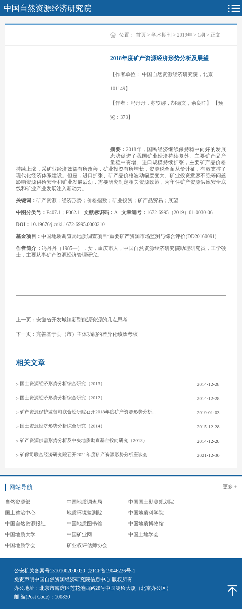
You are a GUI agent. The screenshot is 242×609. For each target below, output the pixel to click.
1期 (201, 35)
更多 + (230, 486)
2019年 (184, 35)
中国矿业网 (79, 534)
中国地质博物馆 (146, 523)
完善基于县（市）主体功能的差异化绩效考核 (87, 334)
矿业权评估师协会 (87, 545)
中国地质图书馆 (84, 523)
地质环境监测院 (84, 513)
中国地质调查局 (84, 502)
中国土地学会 (143, 534)
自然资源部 (17, 502)
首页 (141, 35)
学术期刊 (161, 35)
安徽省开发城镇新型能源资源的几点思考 (82, 319)
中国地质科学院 (146, 513)
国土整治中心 (20, 513)
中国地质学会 (20, 545)
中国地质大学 (20, 534)
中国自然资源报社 (25, 523)
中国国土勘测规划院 (151, 502)
